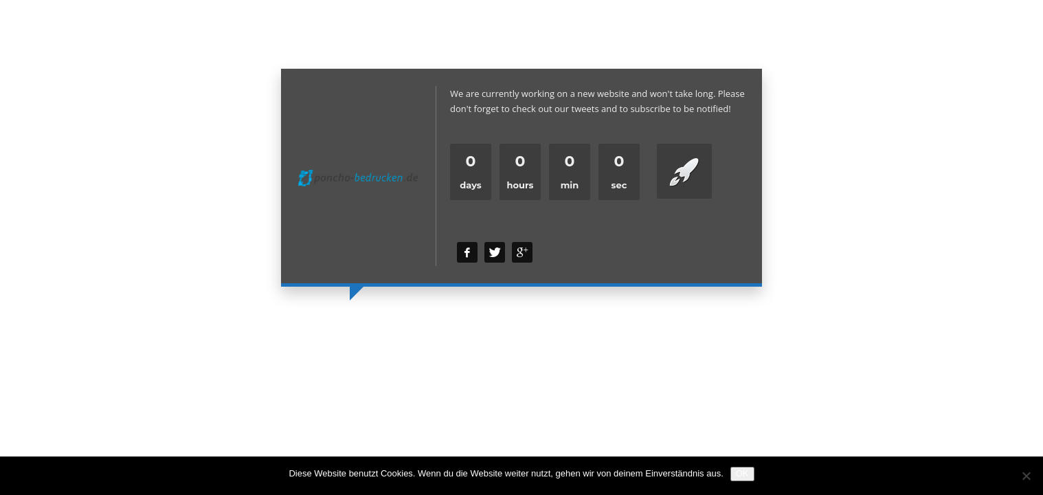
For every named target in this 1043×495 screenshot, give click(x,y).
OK (742, 473)
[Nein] (1026, 476)
